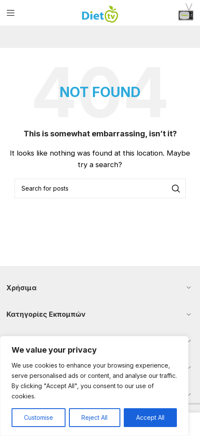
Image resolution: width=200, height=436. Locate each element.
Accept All (150, 417)
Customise (38, 417)
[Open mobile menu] (10, 12)
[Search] (100, 188)
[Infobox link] (186, 13)
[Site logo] (100, 12)
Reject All (94, 417)
